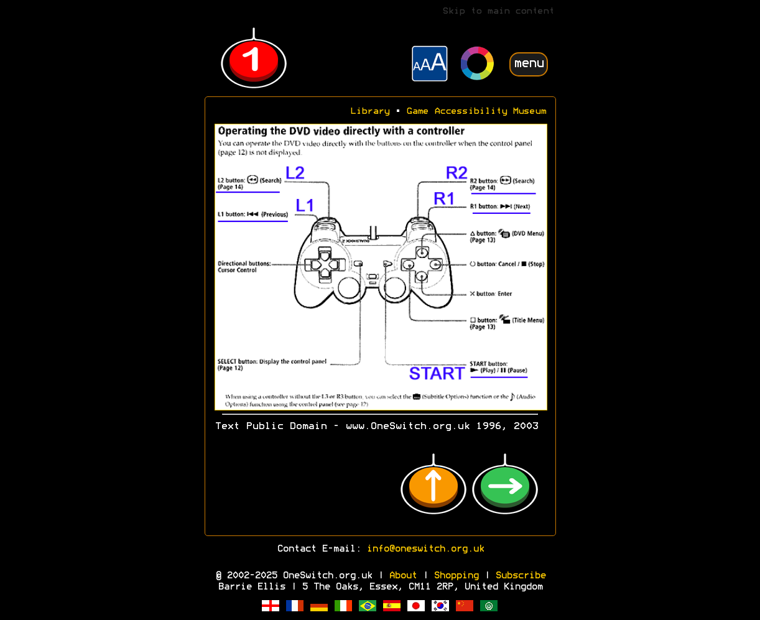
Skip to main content (498, 11)
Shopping (455, 575)
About (403, 575)
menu (529, 64)
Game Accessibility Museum (476, 112)
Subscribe (520, 575)
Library (369, 112)
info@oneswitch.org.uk (425, 549)
